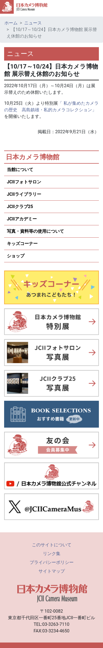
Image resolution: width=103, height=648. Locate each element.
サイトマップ (51, 571)
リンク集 (51, 553)
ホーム (11, 22)
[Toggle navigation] (96, 6)
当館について (20, 169)
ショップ (15, 255)
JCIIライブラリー (24, 194)
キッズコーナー (22, 243)
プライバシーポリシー (52, 562)
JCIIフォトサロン (24, 181)
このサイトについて (51, 544)
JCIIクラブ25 (20, 206)
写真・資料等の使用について (35, 231)
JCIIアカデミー (22, 218)
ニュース (33, 22)
